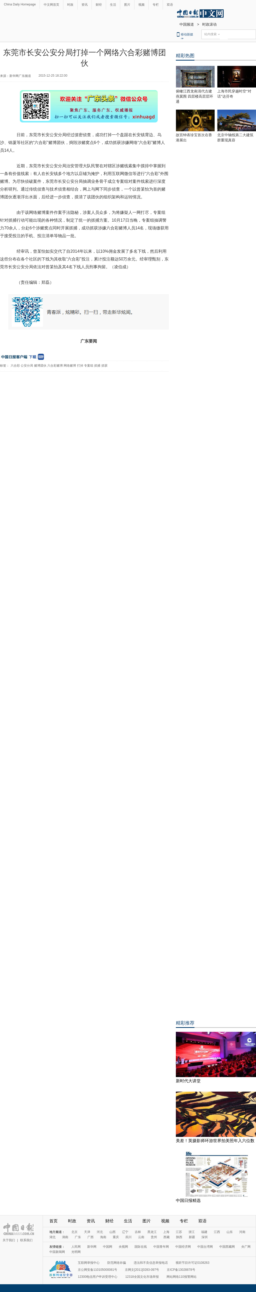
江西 (217, 1232)
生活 (113, 4)
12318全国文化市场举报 (142, 1277)
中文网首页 (51, 4)
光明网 (76, 1252)
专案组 (88, 365)
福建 (204, 1232)
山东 (230, 1232)
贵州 (154, 1237)
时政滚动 (209, 24)
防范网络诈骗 (116, 1263)
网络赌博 (70, 365)
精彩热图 (185, 55)
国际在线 (140, 1247)
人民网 (76, 1247)
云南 (141, 1237)
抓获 (104, 365)
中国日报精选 (188, 1200)
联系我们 (26, 1240)
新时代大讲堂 (188, 1081)
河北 (100, 1232)
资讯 (84, 4)
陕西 (179, 1237)
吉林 (138, 1232)
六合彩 (15, 365)
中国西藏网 (227, 1247)
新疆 (192, 1237)
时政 (70, 4)
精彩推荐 (185, 1023)
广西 (90, 1237)
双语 (170, 4)
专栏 (156, 4)
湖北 (52, 1237)
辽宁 (125, 1232)
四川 (128, 1237)
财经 (99, 4)
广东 (78, 1237)
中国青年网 (161, 1247)
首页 (53, 1221)
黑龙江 (152, 1232)
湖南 (65, 1237)
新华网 (91, 1247)
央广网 (246, 1247)
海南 (103, 1237)
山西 (112, 1232)
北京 (74, 1232)
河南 (242, 1232)
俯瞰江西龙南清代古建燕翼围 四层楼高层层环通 (194, 96)
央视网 (123, 1247)
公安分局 (27, 365)
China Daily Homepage (20, 4)
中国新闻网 (57, 1252)
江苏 (179, 1232)
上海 (166, 1232)
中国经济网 (183, 1247)
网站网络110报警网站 (182, 1277)
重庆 (116, 1237)
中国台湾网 (205, 1247)
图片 (127, 4)
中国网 (107, 1247)
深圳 (204, 1237)
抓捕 (97, 365)
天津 (87, 1232)
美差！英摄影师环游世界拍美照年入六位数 (215, 1140)
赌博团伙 (40, 365)
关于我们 (9, 1240)
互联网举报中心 (89, 1263)
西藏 (166, 1237)
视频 (141, 4)
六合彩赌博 (55, 365)
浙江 (192, 1232)
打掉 (80, 365)
